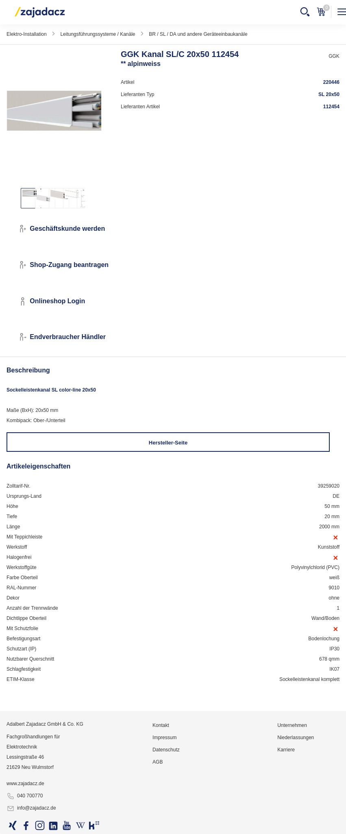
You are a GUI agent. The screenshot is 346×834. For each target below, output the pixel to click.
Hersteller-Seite (168, 443)
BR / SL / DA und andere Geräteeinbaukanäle (198, 34)
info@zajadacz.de (31, 808)
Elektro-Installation (27, 34)
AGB (157, 762)
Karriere (286, 750)
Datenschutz (166, 750)
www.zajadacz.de (25, 783)
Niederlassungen (295, 737)
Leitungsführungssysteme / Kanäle (97, 34)
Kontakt (160, 725)
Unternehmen (292, 725)
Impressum (164, 737)
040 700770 (25, 796)
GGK (334, 56)
